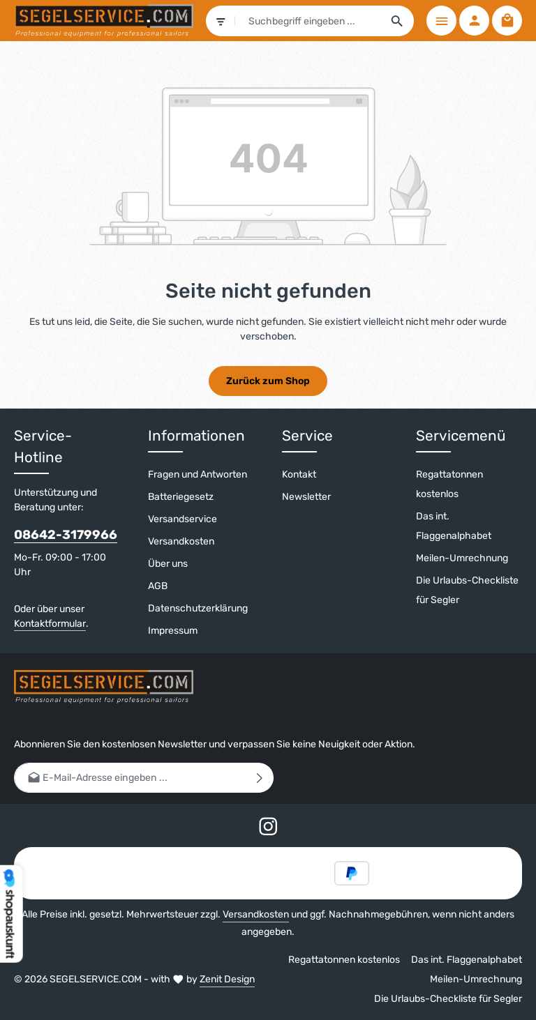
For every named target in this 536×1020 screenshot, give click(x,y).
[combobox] (308, 21)
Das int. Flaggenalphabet (453, 526)
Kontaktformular (50, 624)
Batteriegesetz (181, 497)
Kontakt (299, 474)
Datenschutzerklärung (198, 608)
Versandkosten (181, 541)
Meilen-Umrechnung (462, 558)
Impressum (173, 631)
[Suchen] (397, 21)
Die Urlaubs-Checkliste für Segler (467, 590)
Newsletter (306, 497)
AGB (158, 586)
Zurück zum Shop (268, 381)
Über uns (168, 564)
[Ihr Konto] (474, 21)
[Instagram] (268, 829)
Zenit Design (227, 979)
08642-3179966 (65, 534)
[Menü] (441, 21)
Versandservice (182, 519)
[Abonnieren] (260, 778)
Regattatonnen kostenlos (449, 484)
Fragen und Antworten (197, 474)
